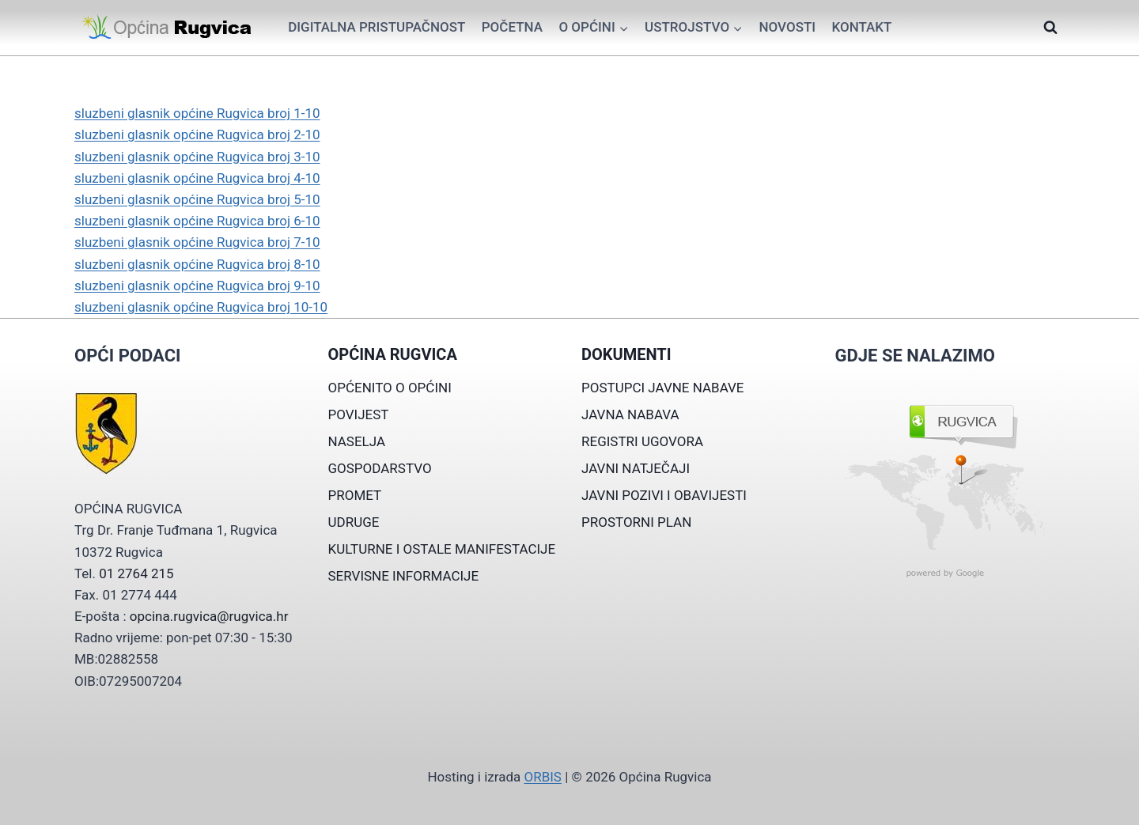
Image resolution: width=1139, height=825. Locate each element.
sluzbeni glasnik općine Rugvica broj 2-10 (197, 134)
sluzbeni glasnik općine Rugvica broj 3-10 (197, 157)
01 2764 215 (136, 573)
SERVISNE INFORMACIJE (403, 576)
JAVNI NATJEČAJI (635, 468)
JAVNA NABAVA (630, 414)
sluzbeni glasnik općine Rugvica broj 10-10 (200, 307)
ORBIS (542, 777)
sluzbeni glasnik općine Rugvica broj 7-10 (197, 242)
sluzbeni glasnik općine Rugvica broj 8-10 (197, 264)
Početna (512, 27)
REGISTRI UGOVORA (642, 441)
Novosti (787, 27)
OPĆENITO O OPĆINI (390, 387)
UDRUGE (354, 522)
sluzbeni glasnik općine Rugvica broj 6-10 (197, 221)
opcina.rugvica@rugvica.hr (209, 616)
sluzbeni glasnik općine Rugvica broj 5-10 (197, 199)
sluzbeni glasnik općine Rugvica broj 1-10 (197, 113)
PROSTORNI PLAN (636, 522)
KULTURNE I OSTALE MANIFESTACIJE (442, 549)
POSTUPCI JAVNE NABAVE (662, 387)
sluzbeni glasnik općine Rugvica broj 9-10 (197, 285)
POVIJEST (358, 414)
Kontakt (861, 27)
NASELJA (357, 441)
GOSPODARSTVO (380, 468)
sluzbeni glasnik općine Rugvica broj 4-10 (197, 178)
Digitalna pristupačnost (376, 27)
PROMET (355, 495)
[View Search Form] (1050, 27)
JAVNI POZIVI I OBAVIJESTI (664, 495)
